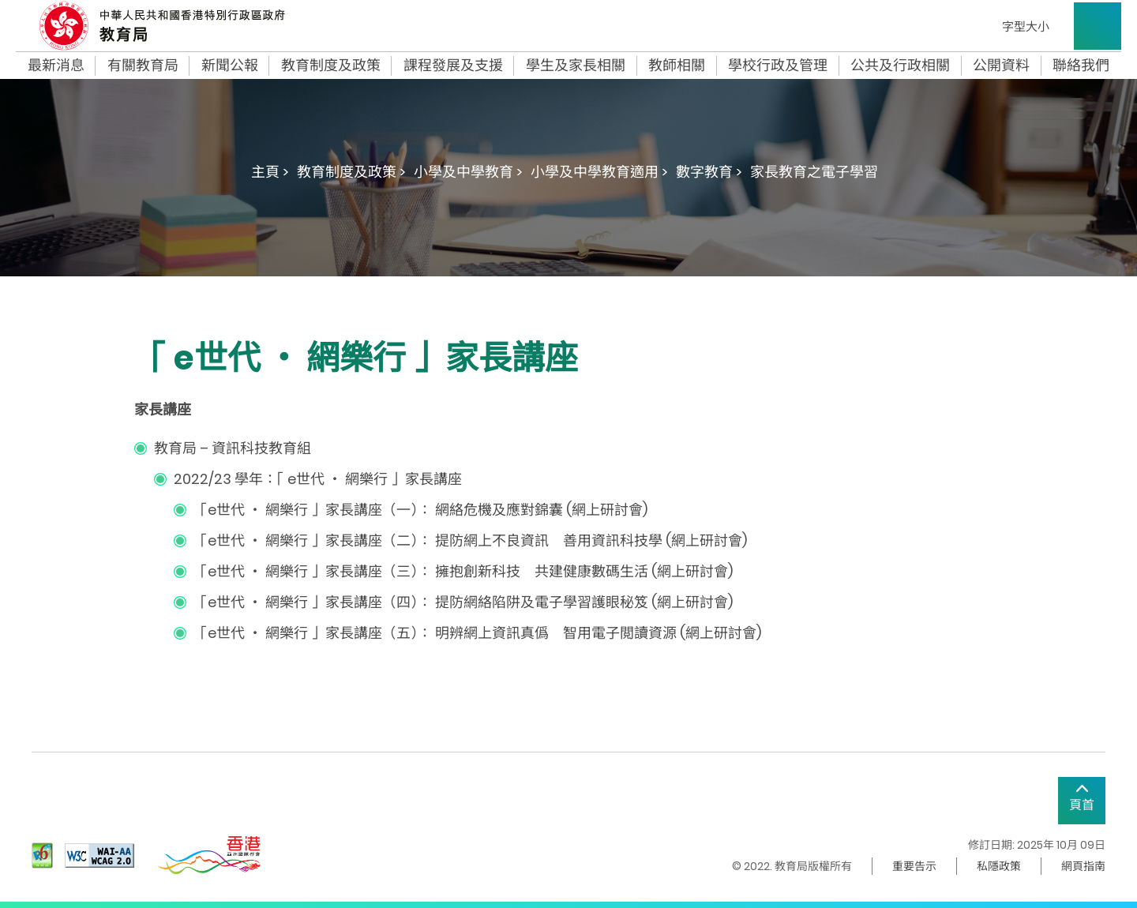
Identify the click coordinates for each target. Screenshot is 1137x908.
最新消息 (56, 65)
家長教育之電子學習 (814, 172)
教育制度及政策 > (351, 172)
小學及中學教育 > (468, 172)
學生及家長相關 (575, 65)
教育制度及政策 (331, 65)
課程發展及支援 (453, 65)
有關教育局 (142, 65)
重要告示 (914, 866)
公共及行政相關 (900, 65)
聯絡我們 (1081, 65)
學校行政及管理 (777, 65)
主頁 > (270, 172)
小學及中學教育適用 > (599, 172)
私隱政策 (999, 866)
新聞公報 (229, 65)
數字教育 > (709, 172)
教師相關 (676, 65)
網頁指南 (1083, 866)
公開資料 (1001, 65)
